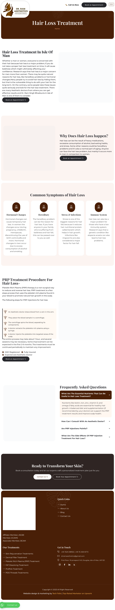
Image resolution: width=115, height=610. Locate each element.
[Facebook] (64, 574)
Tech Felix (56, 602)
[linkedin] (69, 574)
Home (57, 29)
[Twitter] (74, 574)
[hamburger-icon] (111, 4)
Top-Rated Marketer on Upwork (77, 602)
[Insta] (60, 574)
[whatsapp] (10, 605)
